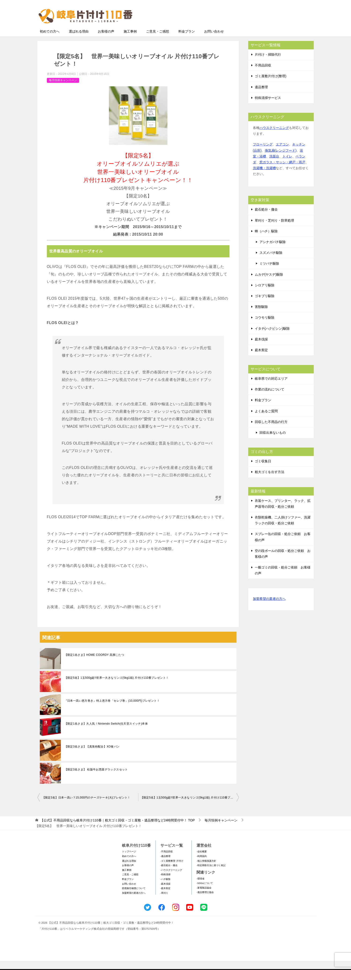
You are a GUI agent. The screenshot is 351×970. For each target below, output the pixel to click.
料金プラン (186, 40)
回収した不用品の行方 (271, 431)
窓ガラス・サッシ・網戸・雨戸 (282, 171)
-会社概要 (201, 860)
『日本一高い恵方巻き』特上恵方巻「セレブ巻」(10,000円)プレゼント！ (112, 709)
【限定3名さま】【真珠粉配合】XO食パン (92, 755)
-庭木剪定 (165, 897)
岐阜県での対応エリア (271, 388)
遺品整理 (261, 96)
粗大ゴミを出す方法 (269, 481)
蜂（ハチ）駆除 (266, 240)
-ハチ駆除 (165, 888)
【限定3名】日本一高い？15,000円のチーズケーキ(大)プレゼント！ (86, 806)
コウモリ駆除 (264, 326)
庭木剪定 (261, 359)
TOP (117, 829)
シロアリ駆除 (264, 294)
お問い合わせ (214, 40)
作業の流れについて (269, 398)
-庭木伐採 (165, 893)
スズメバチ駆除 (270, 262)
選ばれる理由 (79, 40)
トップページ (129, 860)
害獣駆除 (261, 316)
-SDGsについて (204, 892)
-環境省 (200, 887)
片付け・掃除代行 (268, 64)
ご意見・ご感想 (157, 40)
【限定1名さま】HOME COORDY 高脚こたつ (94, 664)
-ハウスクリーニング (171, 879)
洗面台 (274, 165)
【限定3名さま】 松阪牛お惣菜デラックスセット (96, 778)
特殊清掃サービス (268, 107)
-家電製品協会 (203, 897)
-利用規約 (201, 865)
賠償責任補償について (133, 897)
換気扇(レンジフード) (280, 159)
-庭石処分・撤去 (168, 874)
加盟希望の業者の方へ (269, 608)
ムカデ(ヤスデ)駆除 (269, 283)
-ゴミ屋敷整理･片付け (171, 870)
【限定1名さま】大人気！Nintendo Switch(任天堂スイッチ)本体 (106, 732)
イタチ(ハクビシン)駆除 (272, 337)
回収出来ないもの (272, 442)
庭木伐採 (261, 348)
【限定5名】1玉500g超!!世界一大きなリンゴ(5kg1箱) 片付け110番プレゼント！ (116, 687)
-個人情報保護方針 (206, 870)
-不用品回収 (166, 860)
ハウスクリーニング (274, 137)
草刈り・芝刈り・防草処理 (274, 229)
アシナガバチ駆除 (272, 251)
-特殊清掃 (165, 883)
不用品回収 (263, 74)
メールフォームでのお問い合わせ (270, 27)
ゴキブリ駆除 (264, 305)
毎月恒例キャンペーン (63, 89)
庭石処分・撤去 (266, 218)
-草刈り (164, 902)
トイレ (287, 165)
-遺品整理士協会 (205, 901)
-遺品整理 (165, 865)
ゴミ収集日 (263, 470)
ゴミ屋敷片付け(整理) (270, 85)
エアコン (282, 153)
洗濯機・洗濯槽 (264, 177)
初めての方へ (49, 40)
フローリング (263, 153)
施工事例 (130, 40)
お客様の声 (106, 40)
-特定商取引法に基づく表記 (210, 874)
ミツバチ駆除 (269, 272)
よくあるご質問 (266, 420)
